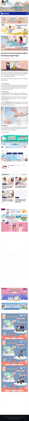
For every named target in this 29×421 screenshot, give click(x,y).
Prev (4, 204)
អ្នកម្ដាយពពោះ (4, 184)
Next (7, 204)
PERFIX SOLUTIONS (17, 418)
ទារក (16, 184)
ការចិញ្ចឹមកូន (17, 197)
